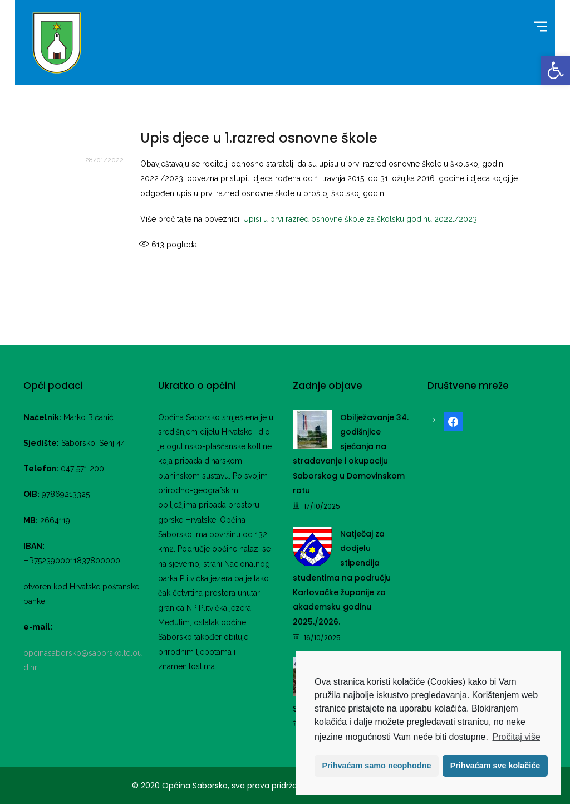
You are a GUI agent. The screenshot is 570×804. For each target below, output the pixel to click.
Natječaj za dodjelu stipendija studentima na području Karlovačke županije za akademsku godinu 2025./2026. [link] (342, 577)
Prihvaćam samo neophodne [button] (376, 765)
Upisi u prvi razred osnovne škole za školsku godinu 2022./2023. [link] (361, 219)
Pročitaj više (516, 737)
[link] (555, 70)
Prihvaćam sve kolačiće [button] (495, 765)
